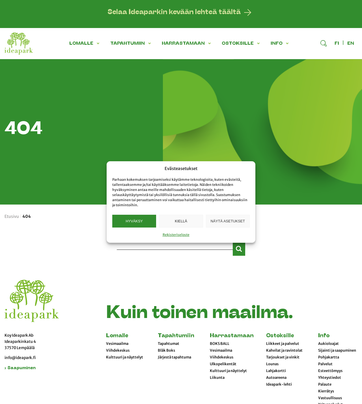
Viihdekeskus (118, 351)
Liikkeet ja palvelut (282, 344)
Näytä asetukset (228, 221)
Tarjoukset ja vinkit (282, 357)
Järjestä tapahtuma (174, 357)
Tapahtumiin (176, 336)
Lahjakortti (276, 371)
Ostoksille (280, 336)
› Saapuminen (20, 368)
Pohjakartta (328, 357)
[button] (99, 43)
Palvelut (325, 364)
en (350, 43)
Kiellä (181, 221)
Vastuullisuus (330, 398)
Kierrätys (326, 391)
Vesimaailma (117, 344)
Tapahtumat (168, 344)
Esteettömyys (330, 371)
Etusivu (12, 216)
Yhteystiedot (329, 378)
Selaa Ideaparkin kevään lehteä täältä (174, 12)
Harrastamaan (232, 336)
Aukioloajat (328, 344)
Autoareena (276, 378)
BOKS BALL (219, 344)
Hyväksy (134, 221)
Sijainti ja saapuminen (337, 351)
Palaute (324, 384)
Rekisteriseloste (176, 235)
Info (323, 336)
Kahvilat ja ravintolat (284, 351)
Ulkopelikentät (223, 364)
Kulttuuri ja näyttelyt (124, 357)
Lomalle (117, 336)
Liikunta (217, 378)
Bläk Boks (166, 351)
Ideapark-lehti (279, 384)
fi (337, 43)
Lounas (272, 364)
